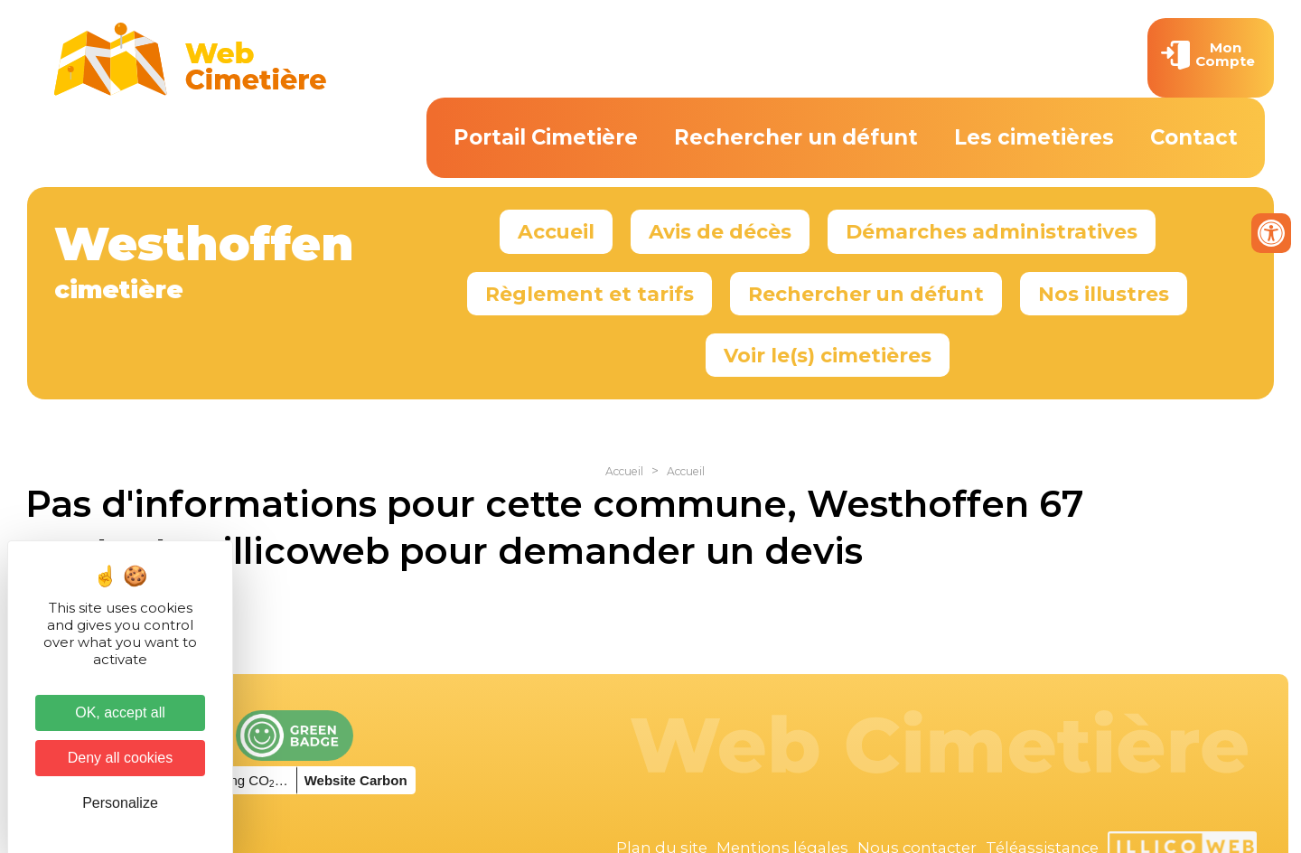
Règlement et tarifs (589, 293)
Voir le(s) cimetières (827, 355)
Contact (1194, 137)
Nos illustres (1103, 293)
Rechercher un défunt (796, 137)
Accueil (556, 231)
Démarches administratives (991, 231)
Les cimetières (1034, 137)
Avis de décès (720, 231)
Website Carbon (355, 780)
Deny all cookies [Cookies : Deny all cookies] (120, 757)
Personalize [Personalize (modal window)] (120, 803)
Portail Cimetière (546, 137)
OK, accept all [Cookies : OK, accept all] (120, 712)
